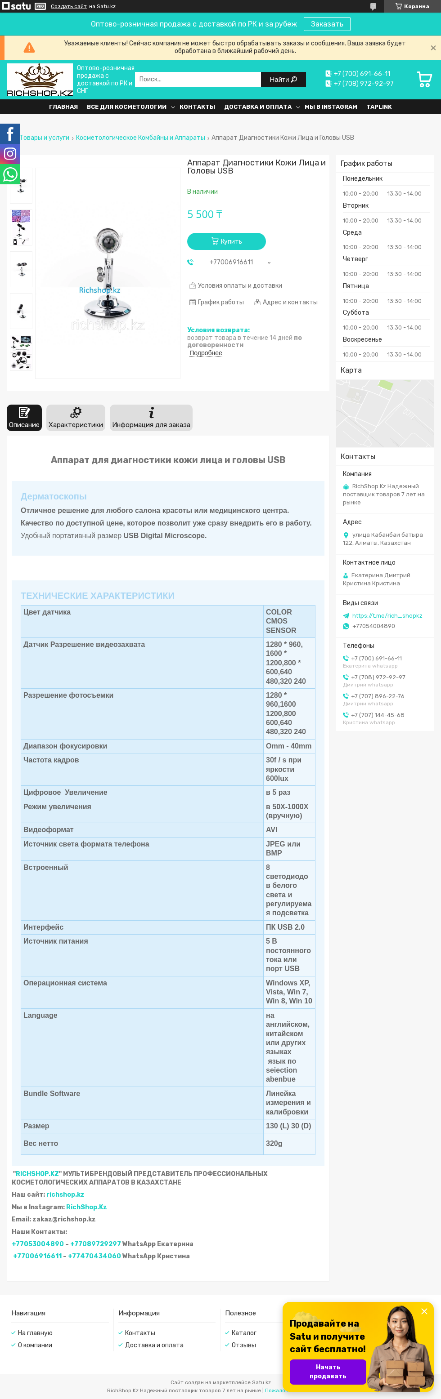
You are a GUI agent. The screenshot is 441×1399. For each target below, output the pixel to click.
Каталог (244, 1333)
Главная (63, 106)
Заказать (327, 24)
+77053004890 (38, 1244)
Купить (231, 241)
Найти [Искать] (280, 79)
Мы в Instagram (331, 106)
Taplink (379, 106)
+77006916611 (37, 1256)
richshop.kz (65, 1195)
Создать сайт (69, 6)
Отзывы (244, 1345)
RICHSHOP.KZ (37, 1174)
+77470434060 (94, 1256)
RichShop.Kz (86, 1207)
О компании (35, 1345)
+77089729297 (95, 1244)
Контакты (197, 106)
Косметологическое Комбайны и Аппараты (140, 138)
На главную (35, 1333)
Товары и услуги (44, 138)
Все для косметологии (126, 106)
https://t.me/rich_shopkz (387, 615)
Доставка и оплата (258, 106)
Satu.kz (261, 1382)
